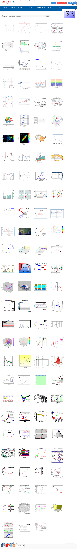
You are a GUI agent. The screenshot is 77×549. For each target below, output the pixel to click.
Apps (13, 7)
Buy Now (54, 2)
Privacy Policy (8, 543)
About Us (51, 7)
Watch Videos (72, 2)
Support (30, 7)
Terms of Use (14, 543)
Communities (41, 7)
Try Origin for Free (62, 2)
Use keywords (6, 16)
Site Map (3, 543)
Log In (75, 0)
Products (5, 7)
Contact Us (61, 7)
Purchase (21, 7)
